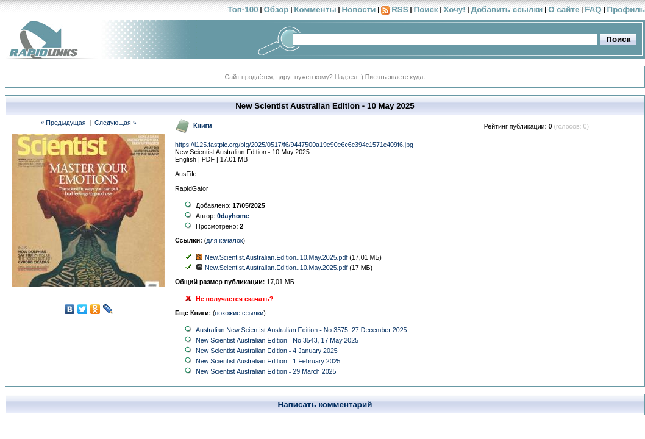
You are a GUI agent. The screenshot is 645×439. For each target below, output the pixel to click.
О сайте (563, 9)
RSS (399, 9)
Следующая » (115, 122)
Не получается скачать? (234, 298)
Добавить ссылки (507, 9)
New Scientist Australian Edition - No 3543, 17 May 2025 (277, 340)
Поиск (426, 9)
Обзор (275, 9)
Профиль (626, 9)
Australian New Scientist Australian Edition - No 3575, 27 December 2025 (301, 330)
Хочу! (454, 9)
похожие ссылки (239, 312)
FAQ (593, 9)
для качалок (224, 240)
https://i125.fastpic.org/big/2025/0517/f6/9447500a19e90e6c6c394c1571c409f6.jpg (294, 144)
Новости (358, 9)
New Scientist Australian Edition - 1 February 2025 (268, 361)
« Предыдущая (62, 122)
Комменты (315, 9)
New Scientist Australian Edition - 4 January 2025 (267, 350)
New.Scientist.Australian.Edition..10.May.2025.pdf (276, 257)
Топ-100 (242, 9)
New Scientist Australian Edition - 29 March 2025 (266, 371)
